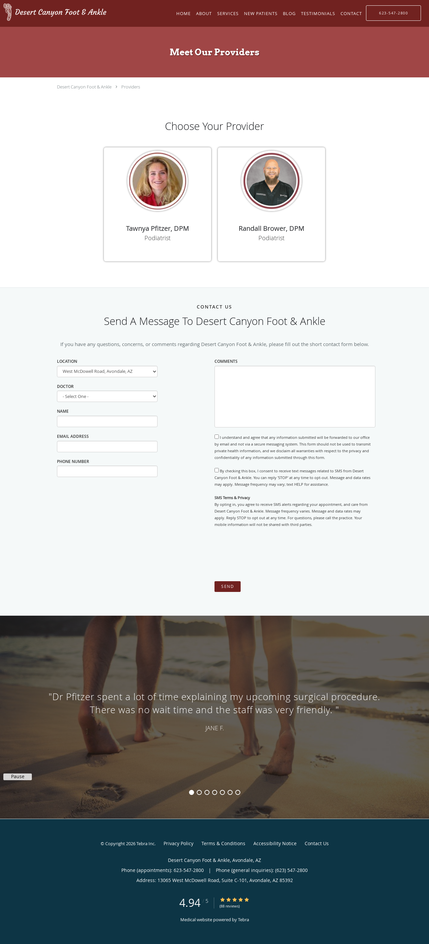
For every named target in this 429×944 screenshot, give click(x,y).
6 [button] (230, 792)
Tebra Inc (145, 843)
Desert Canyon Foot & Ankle (84, 87)
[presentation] (265, 554)
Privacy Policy (178, 843)
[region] (214, 710)
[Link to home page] (53, 12)
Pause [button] (17, 776)
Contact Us (317, 843)
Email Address (73, 436)
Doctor (65, 386)
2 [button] (199, 792)
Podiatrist (157, 238)
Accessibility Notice (275, 843)
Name (63, 411)
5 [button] (222, 792)
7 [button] (238, 792)
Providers (130, 87)
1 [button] (191, 792)
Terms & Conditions (223, 843)
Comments (226, 361)
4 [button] (215, 792)
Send (227, 586)
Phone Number (73, 461)
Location (67, 361)
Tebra (243, 920)
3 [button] (207, 792)
